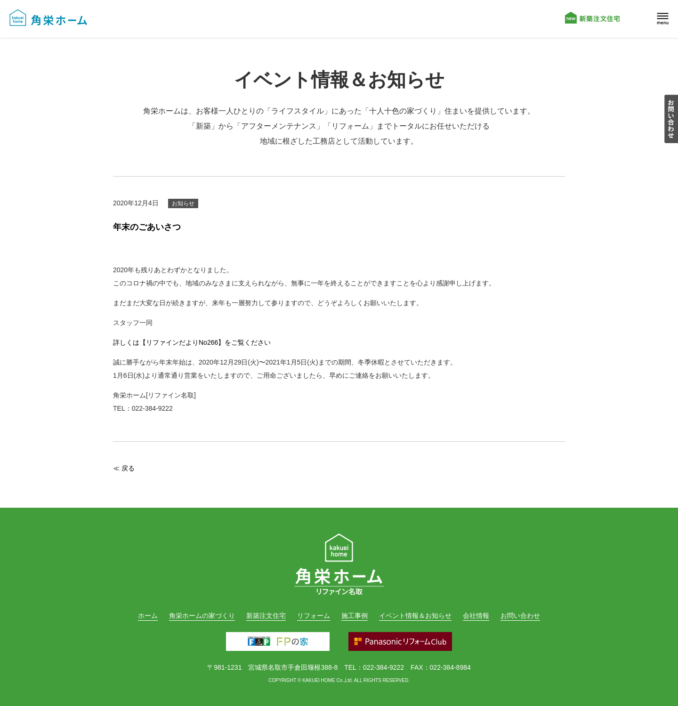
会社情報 (476, 615)
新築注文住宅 (266, 615)
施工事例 (354, 615)
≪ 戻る (124, 468)
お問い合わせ (520, 615)
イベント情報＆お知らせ (415, 615)
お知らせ (183, 203)
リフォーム (313, 615)
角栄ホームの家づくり (202, 615)
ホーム (148, 615)
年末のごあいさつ (147, 227)
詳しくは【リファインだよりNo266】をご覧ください (192, 342)
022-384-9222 (383, 667)
